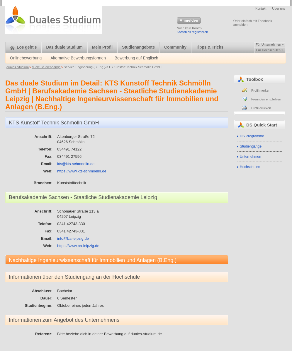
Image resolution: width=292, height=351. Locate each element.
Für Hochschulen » (269, 50)
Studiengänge (251, 146)
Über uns (278, 8)
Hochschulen (250, 167)
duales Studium (17, 67)
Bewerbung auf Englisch (136, 58)
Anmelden (189, 20)
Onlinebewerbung (26, 58)
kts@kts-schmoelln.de (75, 164)
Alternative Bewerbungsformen (78, 58)
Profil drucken (261, 108)
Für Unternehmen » (269, 44)
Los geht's (23, 47)
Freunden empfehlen (266, 99)
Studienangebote (138, 47)
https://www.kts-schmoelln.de (81, 171)
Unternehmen (250, 157)
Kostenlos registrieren (192, 32)
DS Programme (252, 136)
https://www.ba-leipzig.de (78, 246)
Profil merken (260, 90)
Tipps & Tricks (209, 47)
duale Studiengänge (46, 67)
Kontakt (260, 8)
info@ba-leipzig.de (73, 238)
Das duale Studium (64, 47)
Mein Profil (102, 47)
